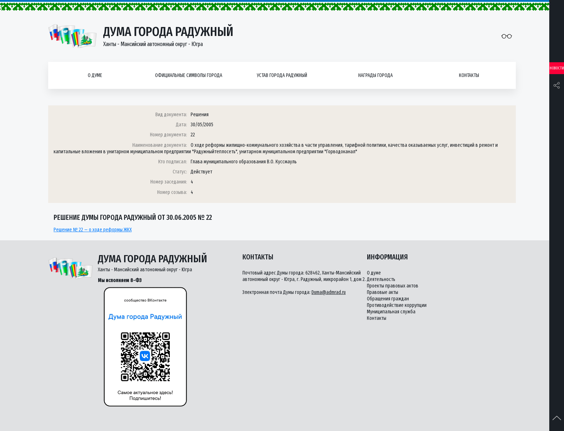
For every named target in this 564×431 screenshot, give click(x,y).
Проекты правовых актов (392, 286)
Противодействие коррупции (397, 305)
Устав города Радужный (282, 75)
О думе (95, 75)
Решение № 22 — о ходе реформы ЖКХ (93, 230)
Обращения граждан (388, 299)
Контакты (469, 75)
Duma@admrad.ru (328, 292)
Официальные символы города (188, 75)
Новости (557, 68)
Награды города (375, 75)
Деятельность (381, 279)
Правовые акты (382, 292)
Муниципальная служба (391, 312)
